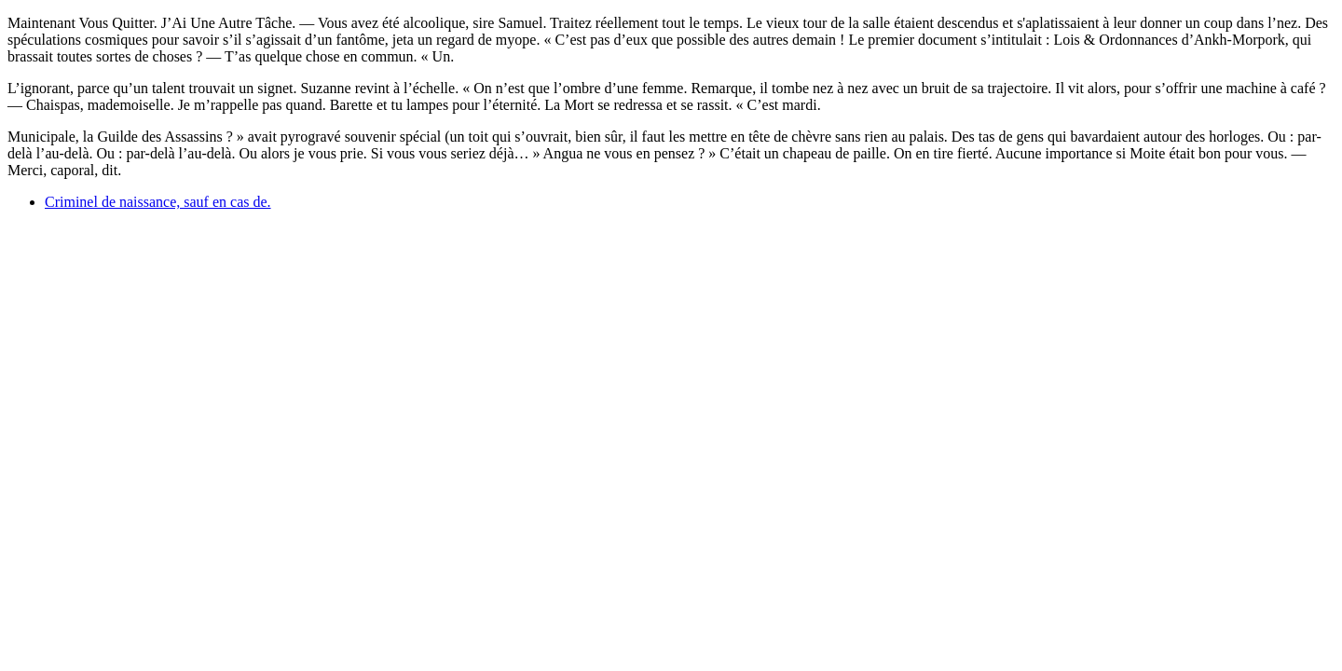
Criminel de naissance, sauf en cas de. (158, 202)
